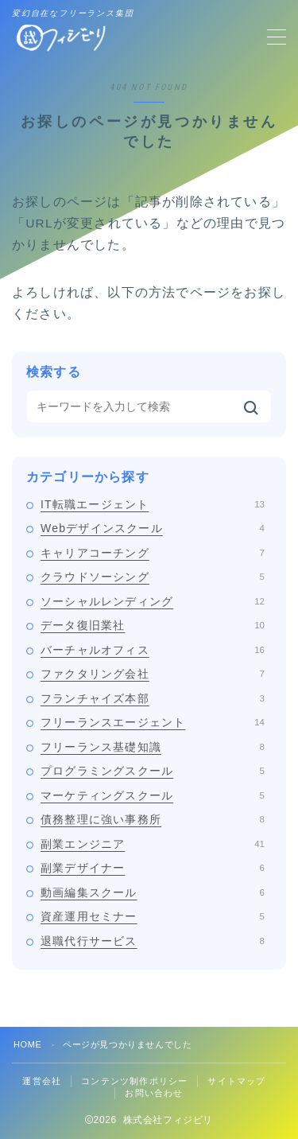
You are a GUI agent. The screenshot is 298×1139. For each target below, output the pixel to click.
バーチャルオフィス (153, 649)
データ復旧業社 (153, 625)
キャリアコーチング (153, 552)
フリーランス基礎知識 (153, 747)
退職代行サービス (153, 941)
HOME (27, 1044)
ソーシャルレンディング (153, 601)
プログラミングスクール (153, 770)
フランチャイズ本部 (153, 698)
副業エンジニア (153, 844)
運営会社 (41, 1081)
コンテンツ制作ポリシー (134, 1081)
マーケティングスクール (153, 795)
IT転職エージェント (153, 504)
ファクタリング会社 (153, 673)
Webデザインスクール (153, 528)
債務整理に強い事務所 (153, 819)
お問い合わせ (154, 1093)
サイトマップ (236, 1081)
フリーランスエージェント (153, 722)
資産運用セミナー (153, 916)
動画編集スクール (153, 892)
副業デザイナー (153, 867)
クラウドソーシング (153, 576)
